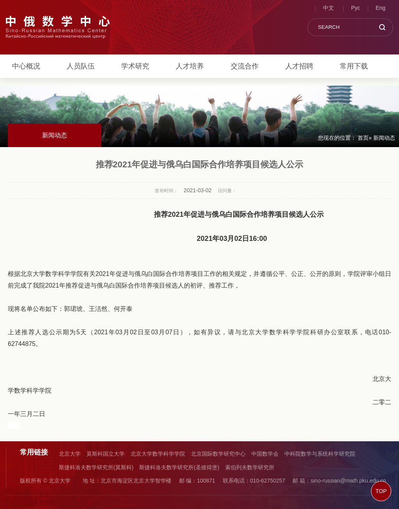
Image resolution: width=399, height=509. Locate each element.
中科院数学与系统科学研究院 (319, 454)
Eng (380, 8)
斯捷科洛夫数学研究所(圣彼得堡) (179, 467)
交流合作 (245, 66)
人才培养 (190, 66)
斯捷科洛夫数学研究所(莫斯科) (96, 467)
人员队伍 (81, 66)
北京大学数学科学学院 (158, 454)
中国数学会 (265, 454)
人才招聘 (299, 66)
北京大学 (70, 454)
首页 (363, 138)
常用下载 (354, 66)
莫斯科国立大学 (106, 454)
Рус (355, 8)
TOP (381, 491)
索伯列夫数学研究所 (249, 467)
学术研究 (135, 66)
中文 (328, 8)
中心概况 (26, 66)
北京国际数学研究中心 (218, 454)
